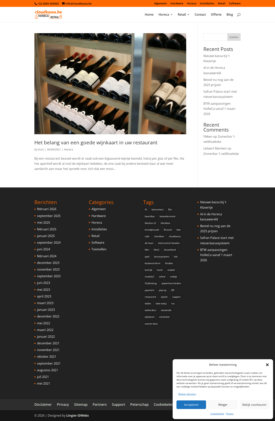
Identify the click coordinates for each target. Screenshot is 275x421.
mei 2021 (43, 383)
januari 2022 (46, 336)
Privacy (230, 413)
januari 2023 (46, 310)
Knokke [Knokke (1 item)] (169, 263)
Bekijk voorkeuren (254, 405)
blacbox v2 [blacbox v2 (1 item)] (150, 223)
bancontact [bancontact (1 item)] (157, 209)
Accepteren (191, 405)
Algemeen (160, 3)
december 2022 (48, 316)
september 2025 (49, 216)
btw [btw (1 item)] (178, 229)
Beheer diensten (187, 394)
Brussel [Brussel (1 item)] (168, 229)
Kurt (41, 149)
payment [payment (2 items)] (149, 290)
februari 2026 (46, 209)
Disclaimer (43, 404)
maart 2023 (45, 303)
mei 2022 (43, 323)
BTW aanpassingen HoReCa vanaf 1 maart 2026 (219, 108)
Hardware (177, 3)
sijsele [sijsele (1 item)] (164, 296)
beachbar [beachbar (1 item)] (150, 216)
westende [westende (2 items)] (166, 310)
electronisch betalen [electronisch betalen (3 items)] (169, 243)
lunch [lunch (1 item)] (160, 270)
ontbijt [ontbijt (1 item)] (173, 276)
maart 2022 (45, 330)
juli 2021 (43, 377)
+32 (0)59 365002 (48, 3)
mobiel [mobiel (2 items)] (171, 270)
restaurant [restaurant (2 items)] (150, 296)
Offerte (216, 15)
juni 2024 (43, 249)
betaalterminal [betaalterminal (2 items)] (167, 216)
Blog (229, 15)
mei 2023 (43, 290)
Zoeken (234, 37)
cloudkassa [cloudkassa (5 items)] (175, 236)
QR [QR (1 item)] (172, 290)
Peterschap (139, 404)
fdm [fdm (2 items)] (147, 249)
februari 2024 (46, 256)
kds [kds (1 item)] (176, 256)
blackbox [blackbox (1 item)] (165, 223)
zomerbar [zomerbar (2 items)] (164, 316)
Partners (100, 404)
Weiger (222, 405)
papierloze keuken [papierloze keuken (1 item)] (171, 283)
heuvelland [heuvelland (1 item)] (170, 249)
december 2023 (48, 263)
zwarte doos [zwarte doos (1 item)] (151, 323)
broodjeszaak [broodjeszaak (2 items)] (152, 229)
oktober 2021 (46, 356)
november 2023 (48, 269)
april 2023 (44, 296)
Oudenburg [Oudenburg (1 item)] (151, 283)
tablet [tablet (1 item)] (148, 303)
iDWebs (83, 415)
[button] (267, 365)
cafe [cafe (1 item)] (147, 236)
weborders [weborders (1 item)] (150, 310)
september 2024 (49, 242)
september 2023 (49, 276)
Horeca (191, 3)
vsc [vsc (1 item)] (173, 303)
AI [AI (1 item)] (146, 209)
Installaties (207, 3)
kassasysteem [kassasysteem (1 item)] (161, 256)
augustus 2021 (47, 370)
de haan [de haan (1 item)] (149, 243)
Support (118, 404)
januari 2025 (46, 236)
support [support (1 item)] (176, 296)
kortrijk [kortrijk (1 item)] (148, 270)
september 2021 (49, 363)
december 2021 (48, 343)
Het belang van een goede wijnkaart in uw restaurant (95, 142)
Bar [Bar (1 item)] (170, 209)
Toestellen (98, 249)
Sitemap (80, 404)
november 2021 (48, 350)
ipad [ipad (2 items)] (147, 256)
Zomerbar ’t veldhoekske (221, 154)
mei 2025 (43, 222)
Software (235, 3)
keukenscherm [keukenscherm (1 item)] (152, 263)
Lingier (71, 415)
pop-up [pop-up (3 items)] (162, 290)
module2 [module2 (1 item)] (149, 276)
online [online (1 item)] (162, 276)
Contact (200, 15)
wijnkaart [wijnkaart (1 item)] (149, 316)
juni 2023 (43, 283)
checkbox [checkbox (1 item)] (159, 236)
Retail (221, 3)
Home (149, 15)
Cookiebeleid (217, 413)
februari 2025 (46, 229)
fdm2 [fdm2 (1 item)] (156, 249)
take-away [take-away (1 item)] (161, 303)
